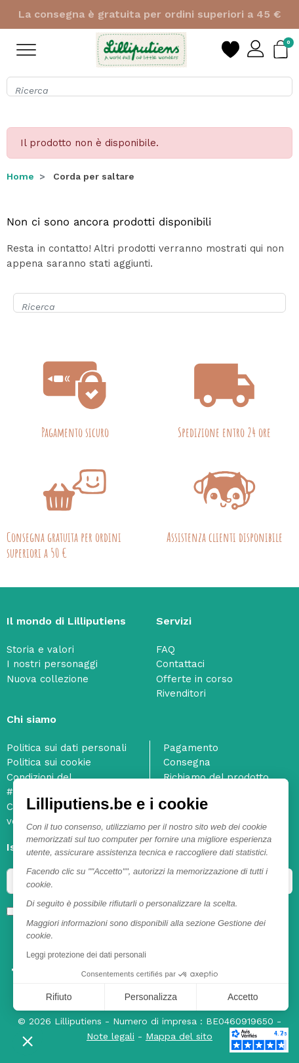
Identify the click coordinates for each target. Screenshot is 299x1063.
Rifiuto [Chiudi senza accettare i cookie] (59, 997)
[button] (27, 1040)
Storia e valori (40, 649)
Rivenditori (181, 693)
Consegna (186, 762)
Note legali (110, 1036)
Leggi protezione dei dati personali (86, 954)
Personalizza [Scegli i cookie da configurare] (151, 997)
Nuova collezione (48, 679)
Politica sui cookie (49, 762)
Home (20, 176)
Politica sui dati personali (67, 748)
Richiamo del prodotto (216, 777)
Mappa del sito (179, 1036)
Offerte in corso (194, 679)
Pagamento (190, 748)
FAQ (165, 649)
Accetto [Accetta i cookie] (243, 997)
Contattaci (180, 664)
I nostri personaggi (52, 664)
